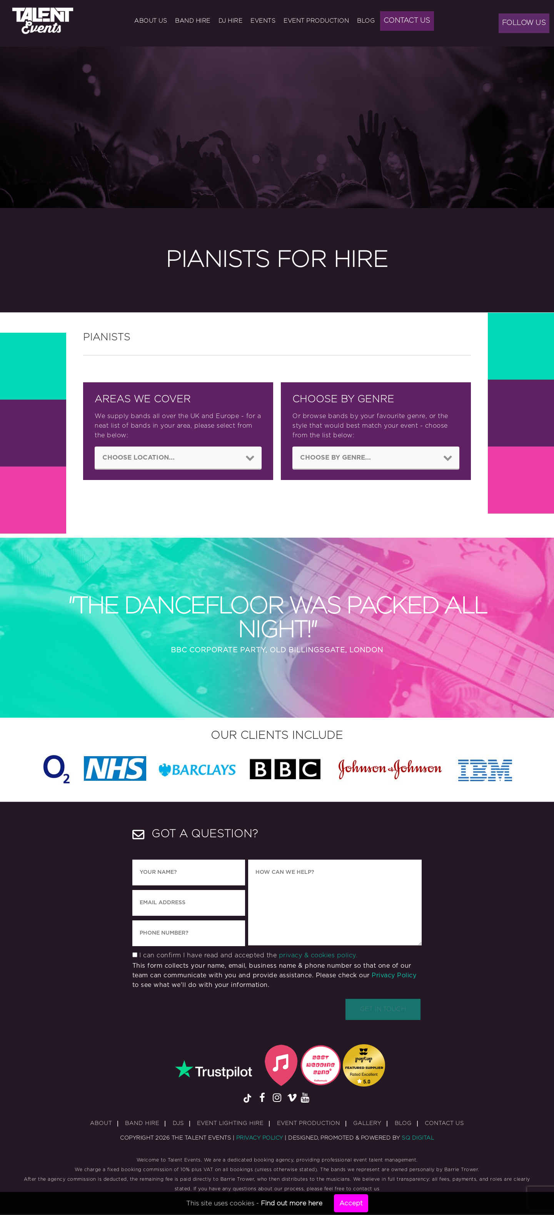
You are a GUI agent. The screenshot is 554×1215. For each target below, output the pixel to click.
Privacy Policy (394, 976)
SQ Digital (418, 1139)
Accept (351, 1203)
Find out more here (291, 1203)
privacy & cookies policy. (318, 956)
